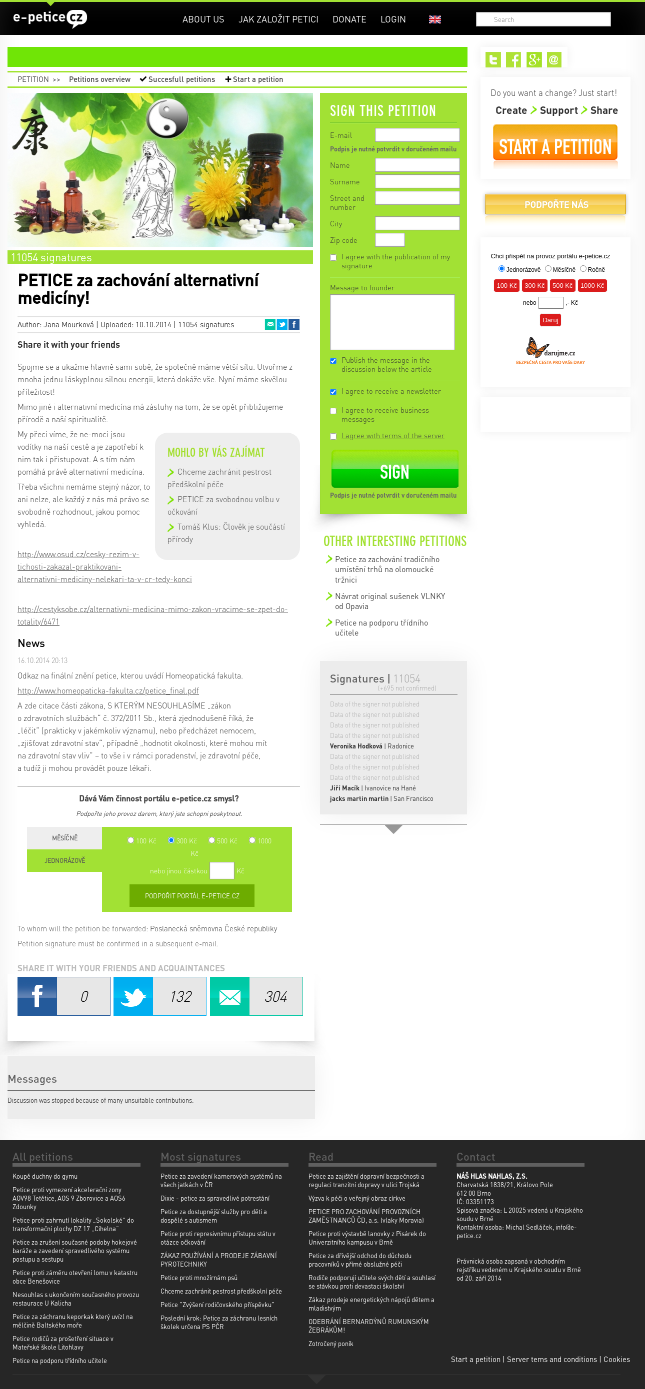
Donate (349, 18)
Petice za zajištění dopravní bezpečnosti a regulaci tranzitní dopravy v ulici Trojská (366, 1180)
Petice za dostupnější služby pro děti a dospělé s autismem (213, 1215)
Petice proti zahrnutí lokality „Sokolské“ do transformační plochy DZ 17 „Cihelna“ (73, 1224)
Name (340, 164)
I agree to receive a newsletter (391, 390)
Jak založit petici (278, 18)
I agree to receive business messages (385, 414)
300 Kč (182, 840)
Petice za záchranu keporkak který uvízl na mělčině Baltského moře (72, 1320)
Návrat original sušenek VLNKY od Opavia (390, 601)
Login (393, 18)
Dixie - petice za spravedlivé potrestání (215, 1198)
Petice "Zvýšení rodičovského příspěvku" (217, 1304)
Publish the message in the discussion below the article (387, 364)
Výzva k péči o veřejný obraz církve (357, 1198)
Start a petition (258, 79)
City (336, 223)
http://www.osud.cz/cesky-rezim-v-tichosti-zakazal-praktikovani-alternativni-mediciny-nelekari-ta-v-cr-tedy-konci (105, 566)
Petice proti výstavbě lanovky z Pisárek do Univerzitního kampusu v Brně (367, 1237)
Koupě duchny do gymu (45, 1176)
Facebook (294, 324)
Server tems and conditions (552, 1359)
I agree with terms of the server (393, 435)
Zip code (344, 239)
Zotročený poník (331, 1343)
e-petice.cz (50, 19)
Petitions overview (99, 79)
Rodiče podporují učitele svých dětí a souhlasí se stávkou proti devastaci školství (372, 1281)
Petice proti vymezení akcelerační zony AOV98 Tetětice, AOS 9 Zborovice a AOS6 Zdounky (69, 1198)
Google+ (534, 59)
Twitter (282, 324)
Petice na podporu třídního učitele (381, 627)
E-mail (341, 134)
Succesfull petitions (181, 79)
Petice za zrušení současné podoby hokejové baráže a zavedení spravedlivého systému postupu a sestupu (74, 1250)
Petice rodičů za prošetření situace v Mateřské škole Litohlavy (63, 1342)
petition (244, 57)
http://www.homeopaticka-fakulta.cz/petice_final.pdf (108, 690)
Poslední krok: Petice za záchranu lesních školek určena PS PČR (219, 1322)
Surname (345, 181)
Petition (33, 79)
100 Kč (142, 840)
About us (203, 18)
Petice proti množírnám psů (199, 1277)
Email (270, 324)
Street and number (347, 202)
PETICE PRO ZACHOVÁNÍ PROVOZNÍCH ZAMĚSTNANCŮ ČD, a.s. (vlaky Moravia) (366, 1215)
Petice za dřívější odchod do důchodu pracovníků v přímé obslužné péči (360, 1259)
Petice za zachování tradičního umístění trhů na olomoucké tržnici (387, 569)
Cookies (617, 1359)
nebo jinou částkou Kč (197, 870)
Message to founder (362, 287)
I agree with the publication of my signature (396, 261)
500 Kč (223, 840)
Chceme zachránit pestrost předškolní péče (221, 1291)
